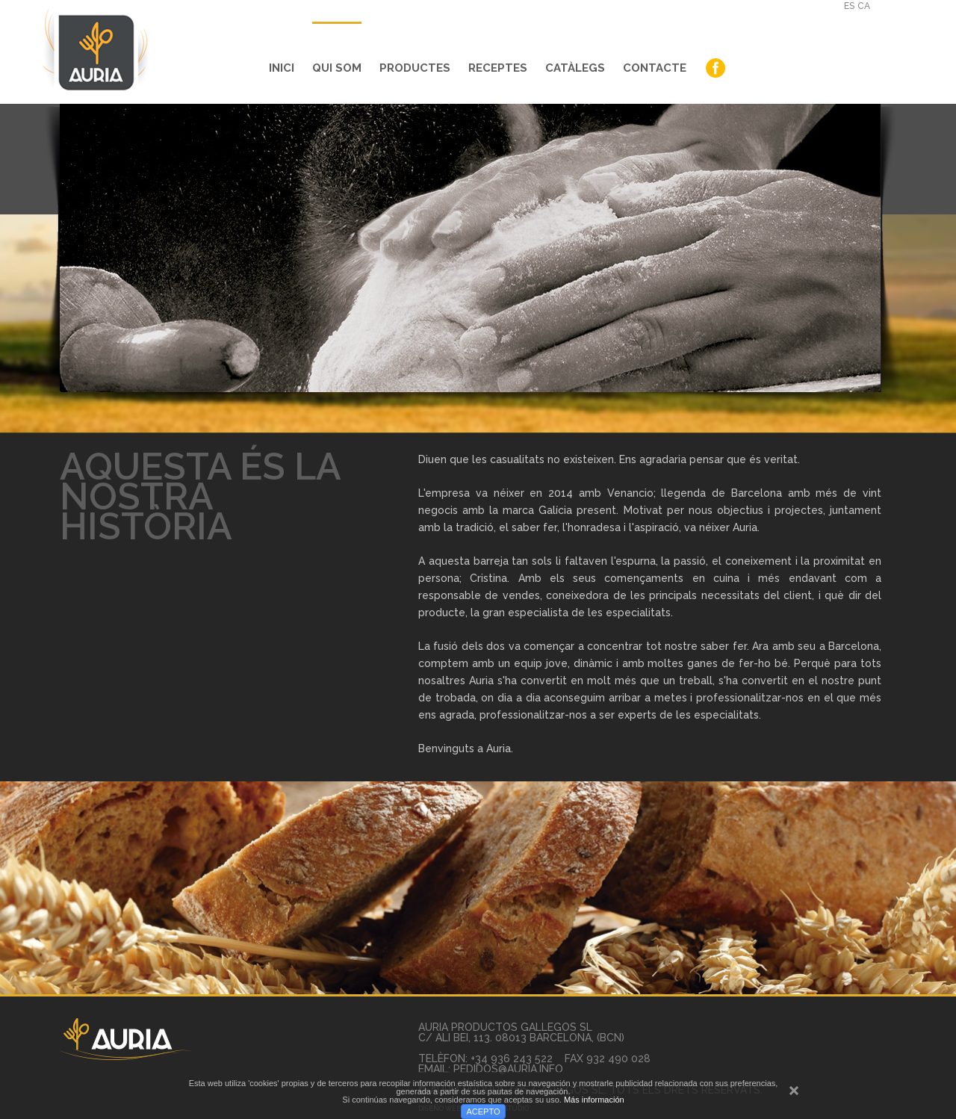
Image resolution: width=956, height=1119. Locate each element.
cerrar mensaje (794, 1098)
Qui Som (336, 68)
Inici (281, 68)
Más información (594, 1099)
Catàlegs (575, 68)
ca (863, 6)
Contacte (654, 68)
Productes (414, 68)
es (849, 6)
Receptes (497, 68)
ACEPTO (483, 1111)
